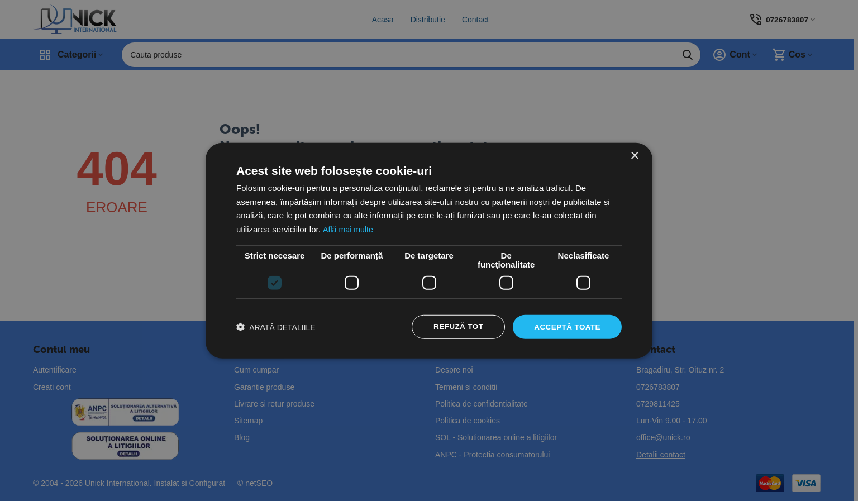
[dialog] (429, 250)
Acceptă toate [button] (566, 326)
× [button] (634, 155)
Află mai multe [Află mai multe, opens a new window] (348, 228)
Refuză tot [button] (455, 326)
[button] (276, 327)
